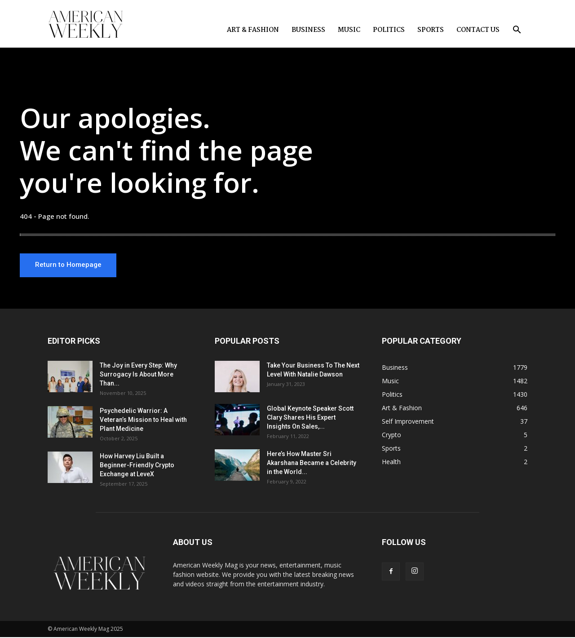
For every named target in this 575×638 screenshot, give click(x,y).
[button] (516, 31)
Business (308, 30)
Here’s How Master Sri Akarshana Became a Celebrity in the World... (311, 463)
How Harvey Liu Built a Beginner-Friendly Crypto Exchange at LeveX (137, 465)
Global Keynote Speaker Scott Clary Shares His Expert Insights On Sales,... (310, 418)
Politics (389, 30)
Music (349, 30)
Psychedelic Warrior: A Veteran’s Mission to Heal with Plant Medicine (143, 420)
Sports (430, 30)
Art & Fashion (253, 30)
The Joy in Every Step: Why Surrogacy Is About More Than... (138, 375)
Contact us (478, 30)
